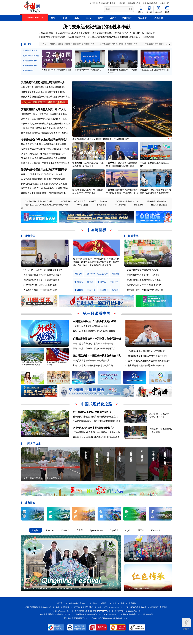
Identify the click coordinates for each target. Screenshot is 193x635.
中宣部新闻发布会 (30, 61)
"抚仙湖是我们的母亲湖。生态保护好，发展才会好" (97, 432)
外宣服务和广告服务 (77, 603)
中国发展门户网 (134, 3)
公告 (114, 603)
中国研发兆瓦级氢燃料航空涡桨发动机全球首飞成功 (45, 123)
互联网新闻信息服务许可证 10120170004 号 (92, 611)
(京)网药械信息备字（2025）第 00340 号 (136, 614)
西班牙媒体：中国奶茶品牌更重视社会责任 (148, 356)
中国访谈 (110, 162)
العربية (128, 530)
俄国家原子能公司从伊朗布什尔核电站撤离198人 (44, 193)
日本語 (79, 530)
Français (50, 530)
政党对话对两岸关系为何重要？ (36, 263)
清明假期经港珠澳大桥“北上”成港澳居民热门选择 (44, 119)
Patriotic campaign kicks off (138, 588)
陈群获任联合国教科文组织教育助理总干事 (44, 169)
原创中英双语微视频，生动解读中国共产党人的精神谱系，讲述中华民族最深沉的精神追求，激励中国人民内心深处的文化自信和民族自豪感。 (96, 262)
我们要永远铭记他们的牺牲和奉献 (96, 26)
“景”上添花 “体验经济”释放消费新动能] (104, 37)
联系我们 (104, 603)
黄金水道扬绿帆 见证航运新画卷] (138, 37)
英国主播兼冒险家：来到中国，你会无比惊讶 (97, 338)
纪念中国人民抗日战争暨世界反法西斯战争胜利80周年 (46, 205)
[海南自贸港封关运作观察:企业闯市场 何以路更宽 (62, 37)
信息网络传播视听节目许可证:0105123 (55, 614)
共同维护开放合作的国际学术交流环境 (145, 290)
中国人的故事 (33, 443)
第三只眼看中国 (96, 313)
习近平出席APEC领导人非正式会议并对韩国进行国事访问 (83, 201)
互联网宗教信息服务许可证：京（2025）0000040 (95, 614)
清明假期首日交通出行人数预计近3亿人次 (43, 109)
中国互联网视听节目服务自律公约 (37, 607)
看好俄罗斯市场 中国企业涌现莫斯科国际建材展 (43, 144)
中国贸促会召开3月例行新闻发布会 (155, 70)
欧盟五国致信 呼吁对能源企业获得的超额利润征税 (44, 188)
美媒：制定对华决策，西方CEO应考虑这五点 (94, 348)
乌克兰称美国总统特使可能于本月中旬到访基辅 (43, 179)
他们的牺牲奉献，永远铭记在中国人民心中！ (59, 33)
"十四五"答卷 (101, 205)
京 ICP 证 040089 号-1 (61, 611)
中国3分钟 (77, 162)
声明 (122, 603)
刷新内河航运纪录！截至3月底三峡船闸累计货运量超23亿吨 (100, 139)
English (35, 530)
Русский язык (96, 530)
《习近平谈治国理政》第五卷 (126, 201)
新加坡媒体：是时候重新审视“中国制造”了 (147, 365)
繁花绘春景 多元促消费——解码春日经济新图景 (43, 158)
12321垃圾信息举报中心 (83, 607)
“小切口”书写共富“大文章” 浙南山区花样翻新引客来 (97, 421)
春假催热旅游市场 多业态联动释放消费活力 (44, 139)
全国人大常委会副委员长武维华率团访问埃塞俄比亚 (45, 96)
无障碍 (186, 624)
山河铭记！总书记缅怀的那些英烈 (97, 33)
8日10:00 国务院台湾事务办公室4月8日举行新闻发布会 (72, 44)
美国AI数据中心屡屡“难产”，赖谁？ (143, 275)
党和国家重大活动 (30, 50)
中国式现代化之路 (96, 404)
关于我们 (60, 603)
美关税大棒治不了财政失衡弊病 (139, 263)
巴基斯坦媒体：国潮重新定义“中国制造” (146, 351)
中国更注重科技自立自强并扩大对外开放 (94, 321)
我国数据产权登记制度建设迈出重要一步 (43, 82)
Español (114, 530)
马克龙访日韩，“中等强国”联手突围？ (144, 285)
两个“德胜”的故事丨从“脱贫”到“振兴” (93, 427)
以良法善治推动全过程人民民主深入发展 (43, 275)
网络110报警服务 (63, 607)
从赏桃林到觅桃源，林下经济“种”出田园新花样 (43, 153)
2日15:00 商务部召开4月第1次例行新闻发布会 (118, 44)
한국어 (141, 530)
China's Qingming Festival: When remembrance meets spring (53, 588)
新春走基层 (138, 205)
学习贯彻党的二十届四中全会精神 (38, 201)
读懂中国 (30, 235)
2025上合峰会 (120, 205)
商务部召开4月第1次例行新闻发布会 (56, 70)
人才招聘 (93, 603)
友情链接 (132, 603)
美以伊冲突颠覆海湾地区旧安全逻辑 (144, 280)
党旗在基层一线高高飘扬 (156, 201)
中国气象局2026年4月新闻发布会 (88, 70)
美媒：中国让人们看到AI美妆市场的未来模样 (149, 360)
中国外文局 (164, 3)
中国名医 (110, 189)
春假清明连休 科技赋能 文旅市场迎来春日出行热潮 (45, 149)
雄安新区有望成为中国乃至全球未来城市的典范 (32, 363)
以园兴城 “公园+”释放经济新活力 (36, 434)
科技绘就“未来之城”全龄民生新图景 (92, 412)
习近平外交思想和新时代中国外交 (103, 3)
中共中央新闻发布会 (31, 56)
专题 (60, 174)
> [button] (169, 44)
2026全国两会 (82, 205)
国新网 (122, 3)
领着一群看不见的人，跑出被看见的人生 (42, 478)
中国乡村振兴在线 (150, 3)
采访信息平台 (28, 70)
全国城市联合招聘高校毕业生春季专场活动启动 (43, 87)
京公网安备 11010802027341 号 (128, 611)
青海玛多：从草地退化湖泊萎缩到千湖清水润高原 (96, 437)
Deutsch (65, 530)
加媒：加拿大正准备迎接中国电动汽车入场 (93, 365)
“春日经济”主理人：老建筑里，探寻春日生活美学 (44, 114)
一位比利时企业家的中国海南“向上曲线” (91, 326)
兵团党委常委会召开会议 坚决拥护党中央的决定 (43, 92)
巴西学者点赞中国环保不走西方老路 (142, 343)
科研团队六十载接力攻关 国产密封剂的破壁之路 (95, 416)
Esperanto (156, 530)
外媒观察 (27, 343)
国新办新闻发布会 (30, 65)
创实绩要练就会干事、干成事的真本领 (41, 280)
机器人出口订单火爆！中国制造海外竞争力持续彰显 (45, 163)
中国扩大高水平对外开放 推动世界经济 (91, 360)
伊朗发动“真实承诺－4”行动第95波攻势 (39, 174)
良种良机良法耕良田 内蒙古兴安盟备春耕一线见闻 (44, 133)
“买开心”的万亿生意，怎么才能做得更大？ (43, 270)
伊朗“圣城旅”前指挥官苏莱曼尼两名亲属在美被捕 (44, 183)
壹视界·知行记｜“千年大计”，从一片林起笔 (135, 33)
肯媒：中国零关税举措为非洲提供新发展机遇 (94, 331)
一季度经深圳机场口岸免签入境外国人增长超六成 (44, 128)
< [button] (166, 44)
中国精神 (78, 290)
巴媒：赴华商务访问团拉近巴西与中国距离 (93, 343)
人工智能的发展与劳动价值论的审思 (40, 290)
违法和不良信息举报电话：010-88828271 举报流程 (146, 607)
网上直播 (27, 44)
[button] (170, 107)
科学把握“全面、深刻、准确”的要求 (40, 285)
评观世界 (133, 235)
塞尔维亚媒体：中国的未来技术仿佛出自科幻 (97, 355)
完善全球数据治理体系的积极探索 (142, 270)
